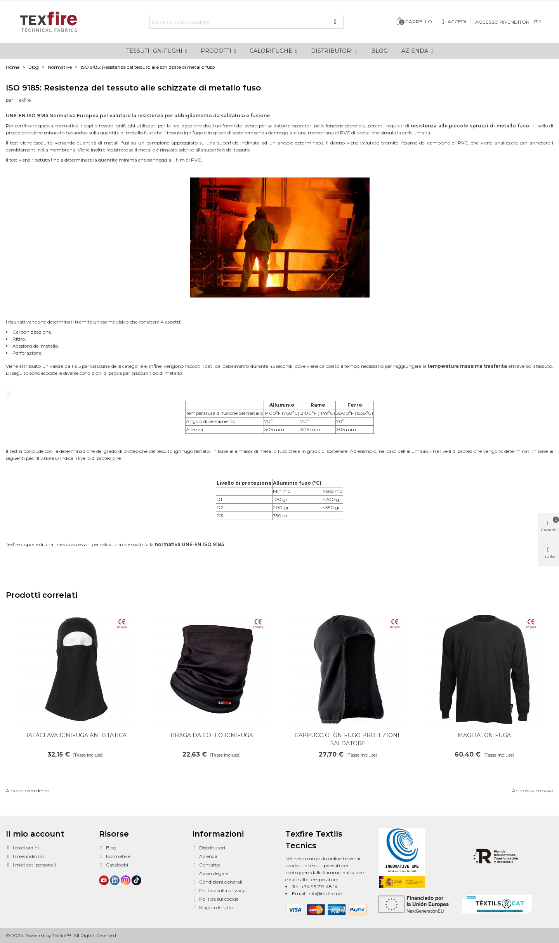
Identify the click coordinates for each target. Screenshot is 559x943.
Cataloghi (113, 864)
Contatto (206, 864)
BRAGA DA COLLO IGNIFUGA (211, 735)
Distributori (208, 847)
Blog (107, 847)
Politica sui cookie (215, 899)
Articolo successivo (532, 790)
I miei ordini (22, 847)
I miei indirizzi (25, 856)
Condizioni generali (217, 882)
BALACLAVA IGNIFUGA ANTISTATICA (75, 735)
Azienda (204, 856)
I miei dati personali (31, 864)
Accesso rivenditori (503, 22)
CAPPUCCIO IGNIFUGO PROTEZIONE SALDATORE (348, 739)
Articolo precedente (27, 790)
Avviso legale (210, 873)
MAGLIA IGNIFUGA (484, 735)
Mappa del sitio (212, 907)
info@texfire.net (325, 893)
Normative (114, 856)
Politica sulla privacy (218, 890)
